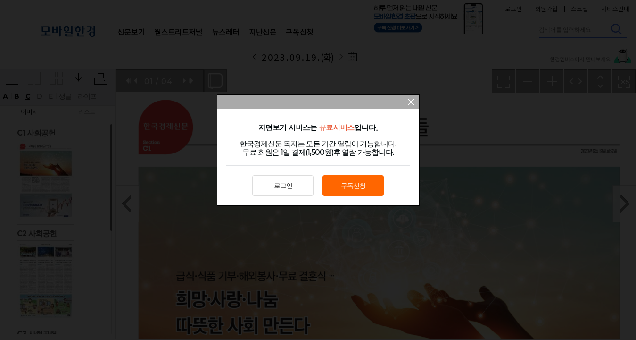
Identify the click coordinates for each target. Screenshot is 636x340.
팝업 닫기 (411, 103)
